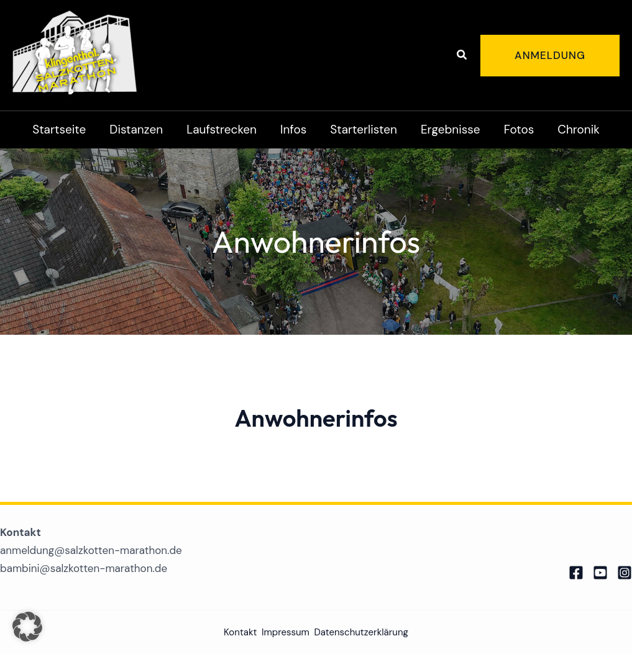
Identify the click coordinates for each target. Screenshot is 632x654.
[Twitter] (600, 572)
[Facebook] (576, 572)
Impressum (285, 632)
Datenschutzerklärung (361, 632)
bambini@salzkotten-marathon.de (83, 568)
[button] (462, 55)
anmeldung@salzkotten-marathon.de (91, 550)
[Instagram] (624, 572)
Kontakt (240, 632)
